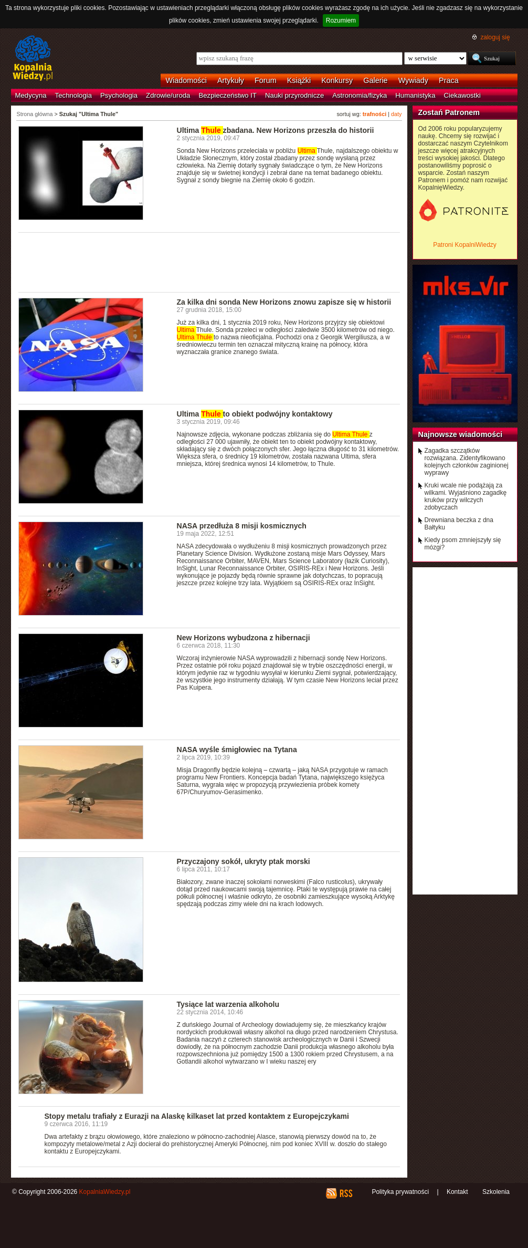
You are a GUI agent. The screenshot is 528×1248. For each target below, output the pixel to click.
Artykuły (230, 80)
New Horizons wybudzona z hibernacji (243, 637)
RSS (345, 1193)
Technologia (73, 95)
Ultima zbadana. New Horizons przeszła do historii (275, 130)
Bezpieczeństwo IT (227, 95)
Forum (266, 80)
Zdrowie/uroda (168, 95)
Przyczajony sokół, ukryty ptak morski (243, 861)
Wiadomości (186, 80)
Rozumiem (341, 20)
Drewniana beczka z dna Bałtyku (459, 523)
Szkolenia (496, 1191)
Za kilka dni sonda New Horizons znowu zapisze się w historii (284, 302)
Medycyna (31, 95)
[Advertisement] (209, 261)
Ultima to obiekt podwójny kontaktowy (255, 414)
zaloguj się (495, 37)
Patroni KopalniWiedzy (465, 244)
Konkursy (337, 80)
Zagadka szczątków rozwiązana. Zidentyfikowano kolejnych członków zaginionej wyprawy (467, 461)
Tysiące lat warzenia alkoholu (228, 1004)
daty (396, 114)
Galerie (375, 80)
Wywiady (413, 80)
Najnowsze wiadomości (460, 434)
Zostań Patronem (449, 112)
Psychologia (119, 95)
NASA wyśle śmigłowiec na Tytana (237, 749)
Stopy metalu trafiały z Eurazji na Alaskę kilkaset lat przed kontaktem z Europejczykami (197, 1116)
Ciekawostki (462, 95)
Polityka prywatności (400, 1191)
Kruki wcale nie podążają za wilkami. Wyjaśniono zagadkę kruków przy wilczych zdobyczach (466, 496)
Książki (299, 80)
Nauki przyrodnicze (294, 95)
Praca (449, 80)
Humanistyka (415, 95)
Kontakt (457, 1191)
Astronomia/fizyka (359, 95)
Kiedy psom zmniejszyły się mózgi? (463, 543)
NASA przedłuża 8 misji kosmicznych (242, 526)
